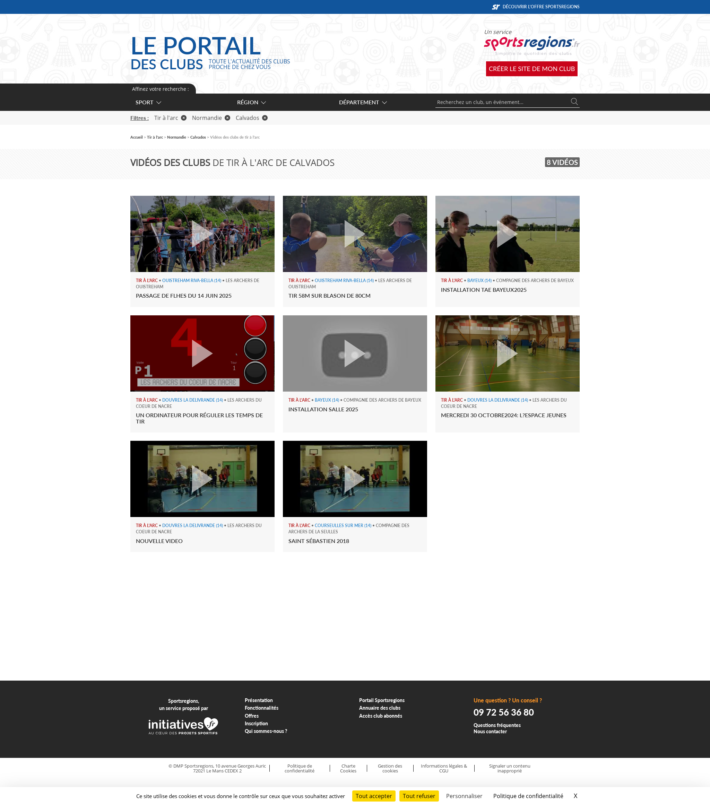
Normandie (211, 118)
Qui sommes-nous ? (266, 731)
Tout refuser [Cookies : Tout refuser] (419, 796)
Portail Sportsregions (382, 700)
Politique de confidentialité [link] (528, 796)
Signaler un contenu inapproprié (509, 768)
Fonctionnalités (261, 708)
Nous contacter (490, 731)
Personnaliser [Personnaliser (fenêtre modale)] (464, 796)
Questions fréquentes (497, 725)
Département (362, 102)
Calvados (252, 118)
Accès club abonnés (380, 716)
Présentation (259, 700)
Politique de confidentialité (299, 768)
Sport (148, 102)
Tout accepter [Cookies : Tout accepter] (374, 796)
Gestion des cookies (390, 768)
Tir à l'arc (170, 118)
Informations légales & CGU (444, 768)
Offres (252, 716)
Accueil (136, 137)
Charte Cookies (348, 768)
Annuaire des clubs (379, 708)
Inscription (256, 723)
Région (251, 102)
